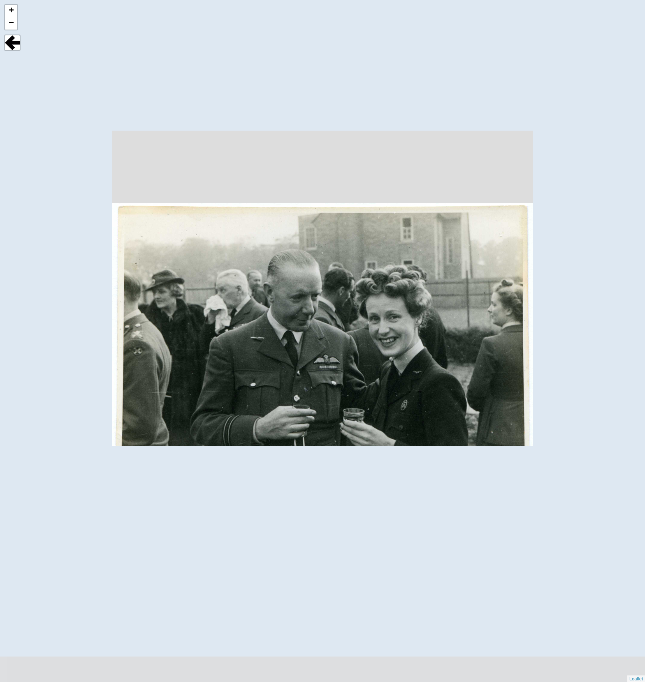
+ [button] (11, 11)
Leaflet (636, 678)
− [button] (11, 23)
